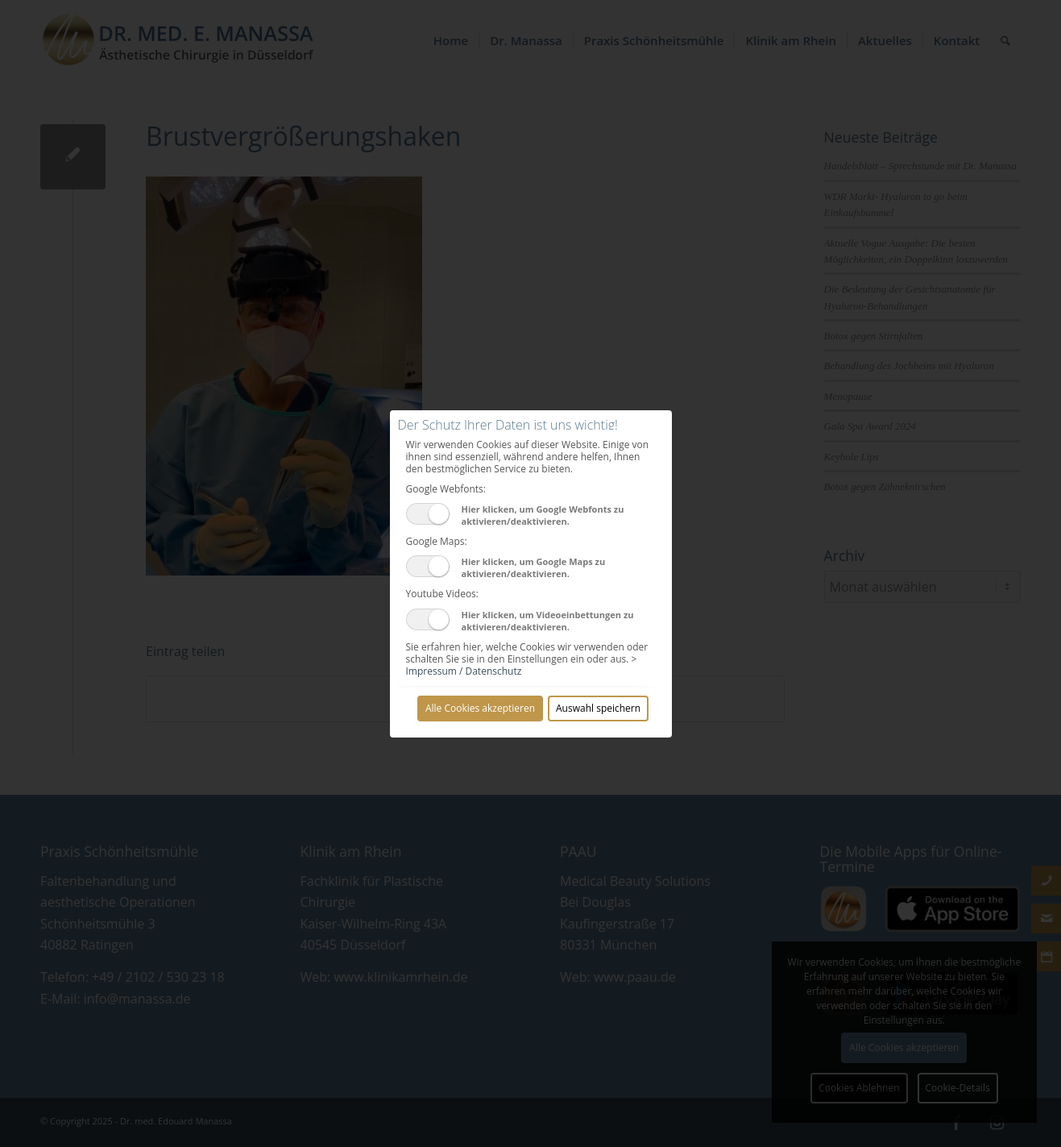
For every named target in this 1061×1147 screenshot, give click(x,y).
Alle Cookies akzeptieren (480, 708)
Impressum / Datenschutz (464, 671)
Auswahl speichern (598, 708)
